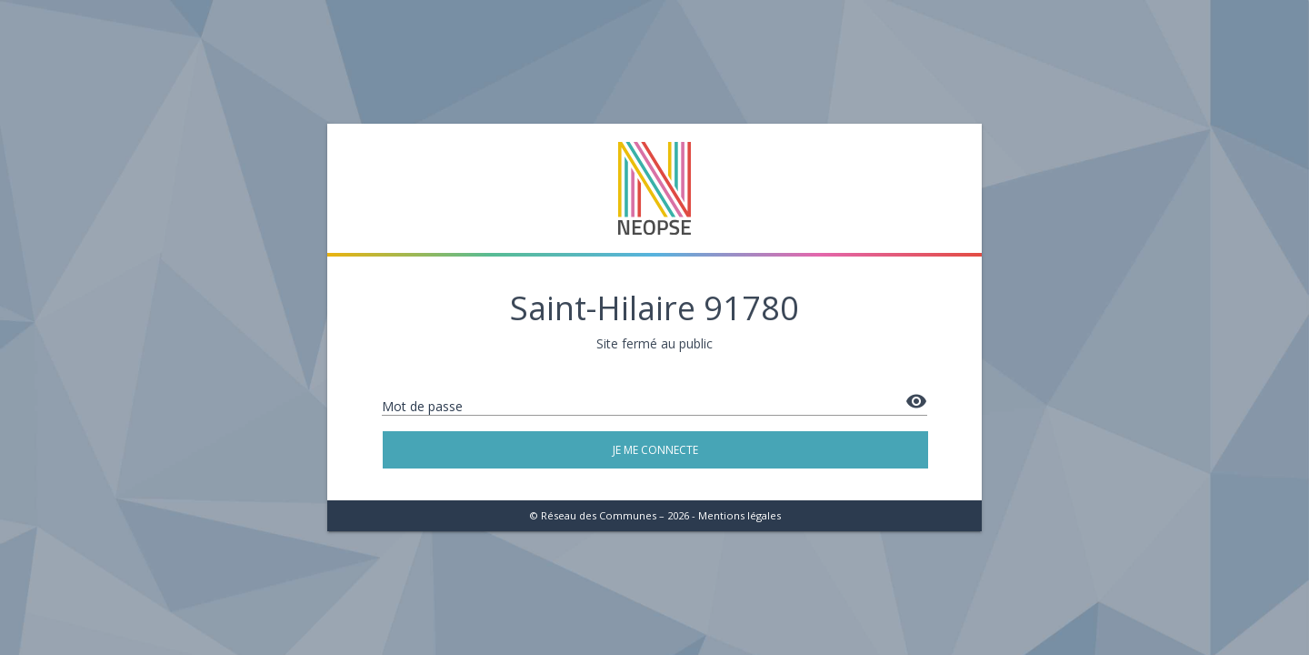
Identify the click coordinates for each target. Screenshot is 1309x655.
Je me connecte (655, 450)
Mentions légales (739, 515)
